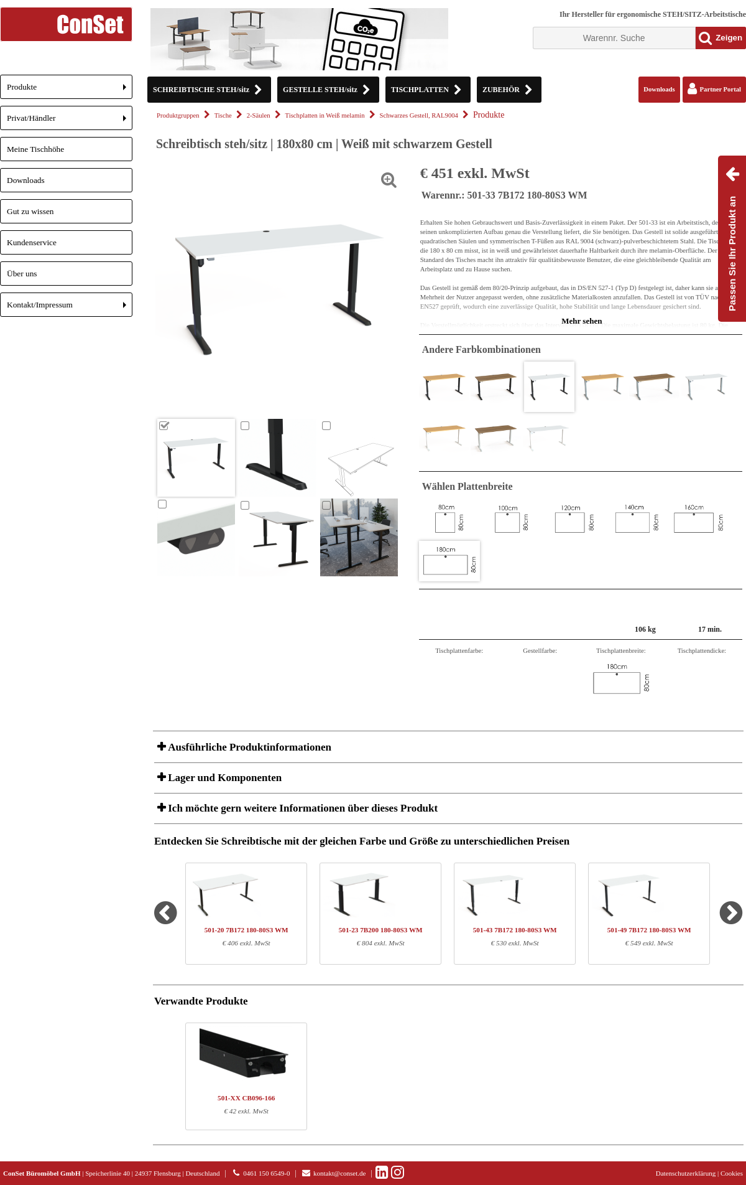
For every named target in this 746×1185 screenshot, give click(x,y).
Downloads (26, 180)
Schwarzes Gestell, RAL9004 (419, 115)
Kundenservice (32, 242)
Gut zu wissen (30, 211)
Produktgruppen (178, 115)
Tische (223, 115)
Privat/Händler (69, 121)
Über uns (22, 273)
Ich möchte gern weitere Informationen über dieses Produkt (301, 808)
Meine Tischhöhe (35, 149)
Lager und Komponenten (223, 778)
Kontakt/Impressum (69, 308)
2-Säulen (258, 115)
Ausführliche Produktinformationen (248, 747)
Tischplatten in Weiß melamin (325, 115)
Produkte (69, 90)
